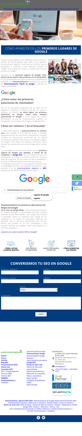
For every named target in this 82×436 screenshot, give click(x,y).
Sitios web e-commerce (16, 420)
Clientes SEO (6, 393)
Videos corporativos (34, 393)
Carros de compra (41, 420)
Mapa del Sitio (32, 402)
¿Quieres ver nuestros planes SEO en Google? (24, 240)
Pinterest (34, 424)
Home (8, 9)
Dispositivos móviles (37, 422)
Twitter (27, 424)
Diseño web (44, 9)
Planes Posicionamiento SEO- (54, 418)
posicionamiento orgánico (27, 172)
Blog (74, 9)
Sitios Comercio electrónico (37, 378)
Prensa (71, 422)
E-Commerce (59, 9)
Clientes (56, 422)
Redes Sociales (32, 396)
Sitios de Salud (68, 420)
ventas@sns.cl (60, 384)
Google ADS (49, 422)
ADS (52, 9)
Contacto (41, 12)
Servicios (69, 9)
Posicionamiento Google (30, 9)
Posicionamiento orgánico (72, 418)
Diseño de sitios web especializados (34, 385)
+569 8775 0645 (61, 387)
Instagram (78, 424)
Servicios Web (6, 391)
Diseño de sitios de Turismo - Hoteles (17, 422)
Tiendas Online (30, 420)
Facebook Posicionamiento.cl (15, 424)
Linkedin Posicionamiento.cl (47, 424)
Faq (76, 422)
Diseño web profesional (35, 389)
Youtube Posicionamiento (65, 424)
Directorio (64, 422)
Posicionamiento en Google (35, 418)
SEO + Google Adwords (9, 389)
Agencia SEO (15, 9)
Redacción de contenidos (36, 391)
